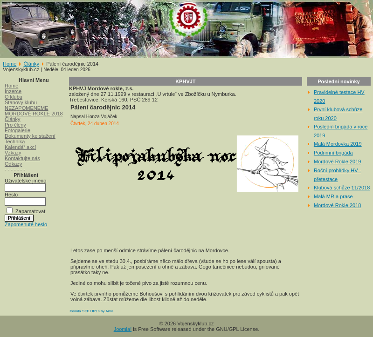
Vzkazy (13, 152)
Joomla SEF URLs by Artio (91, 311)
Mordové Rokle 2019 (337, 161)
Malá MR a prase (333, 196)
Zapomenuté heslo (26, 224)
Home (9, 64)
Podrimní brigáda (333, 152)
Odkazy (13, 164)
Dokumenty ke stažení (30, 136)
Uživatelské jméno (25, 180)
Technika (15, 141)
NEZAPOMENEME (26, 108)
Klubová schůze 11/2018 (342, 187)
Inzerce (13, 91)
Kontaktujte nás (22, 158)
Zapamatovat (30, 211)
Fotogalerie (17, 130)
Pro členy (15, 125)
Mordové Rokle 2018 (337, 205)
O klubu (13, 97)
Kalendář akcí (20, 147)
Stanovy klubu (21, 102)
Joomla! (123, 329)
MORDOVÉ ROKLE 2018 (34, 113)
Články (31, 64)
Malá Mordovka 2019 (338, 144)
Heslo (11, 194)
